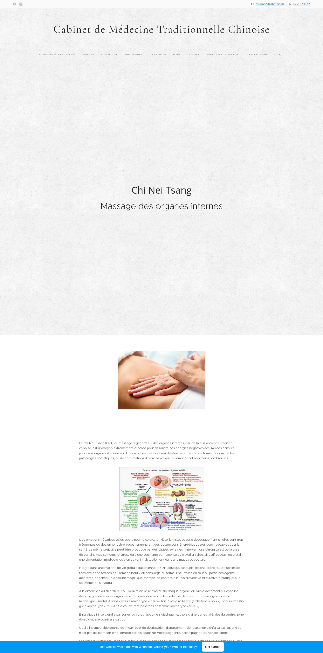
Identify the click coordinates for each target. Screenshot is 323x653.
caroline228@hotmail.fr (270, 4)
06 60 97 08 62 (301, 4)
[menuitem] (116, 54)
